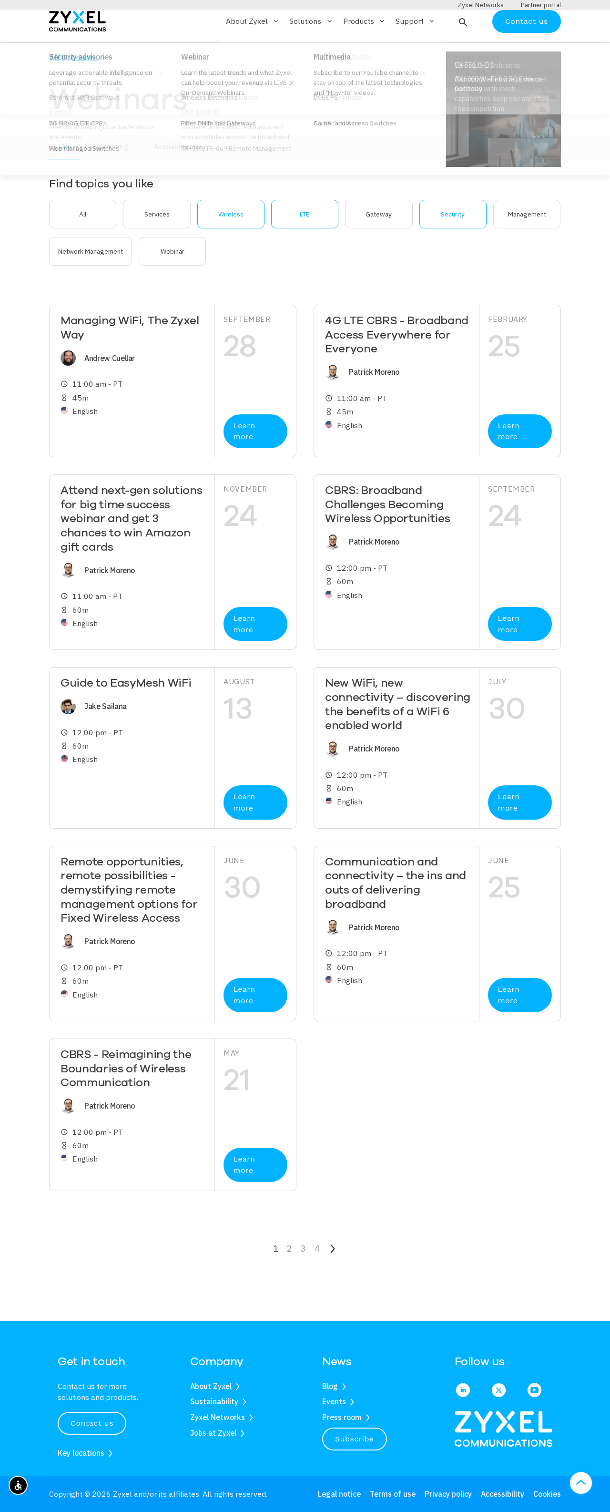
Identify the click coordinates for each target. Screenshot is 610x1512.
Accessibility (502, 1494)
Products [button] (364, 49)
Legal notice (339, 1494)
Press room (342, 1417)
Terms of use (393, 1494)
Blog (330, 1386)
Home (57, 82)
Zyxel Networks (217, 1417)
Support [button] (416, 49)
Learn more (244, 459)
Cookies (547, 1494)
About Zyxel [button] (253, 49)
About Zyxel (211, 1386)
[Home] (77, 48)
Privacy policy (448, 1494)
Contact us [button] (92, 1423)
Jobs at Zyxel (213, 1433)
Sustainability (214, 1402)
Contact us (526, 48)
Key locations (81, 1453)
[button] (462, 49)
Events (334, 1402)
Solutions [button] (311, 49)
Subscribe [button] (354, 1438)
